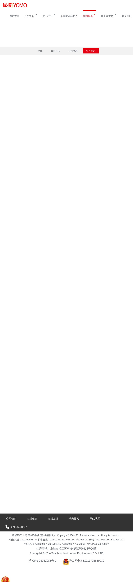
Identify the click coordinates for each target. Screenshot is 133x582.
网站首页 (14, 16)
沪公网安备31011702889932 (83, 560)
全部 (40, 51)
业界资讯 (90, 51)
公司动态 (73, 51)
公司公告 (55, 51)
